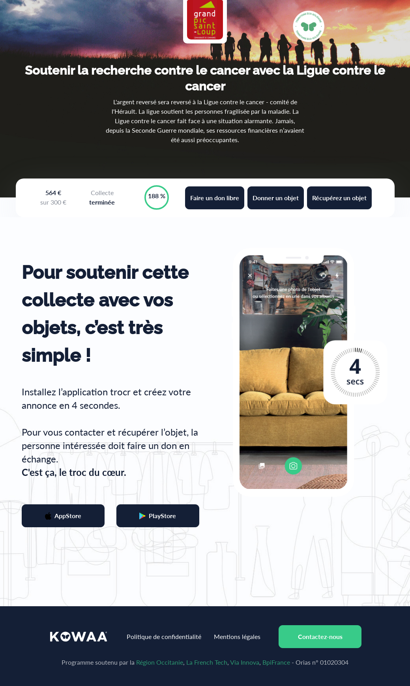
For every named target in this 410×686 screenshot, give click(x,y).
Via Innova (244, 662)
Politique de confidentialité (164, 636)
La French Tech (206, 662)
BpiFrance (276, 662)
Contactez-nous (320, 636)
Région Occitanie (159, 662)
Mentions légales (237, 636)
